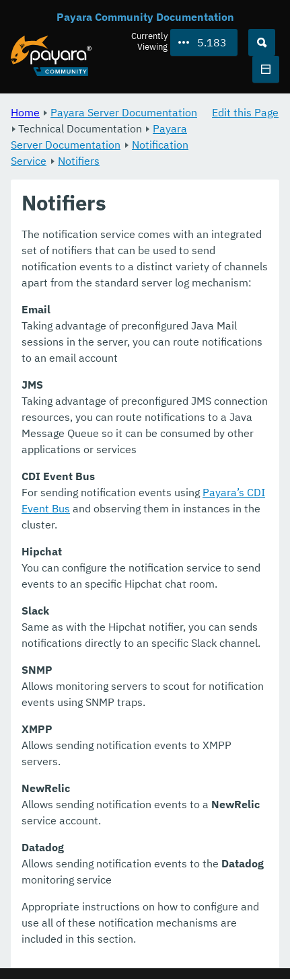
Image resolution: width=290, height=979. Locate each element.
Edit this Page (245, 112)
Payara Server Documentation (123, 112)
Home (25, 112)
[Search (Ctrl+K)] (261, 42)
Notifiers (79, 160)
